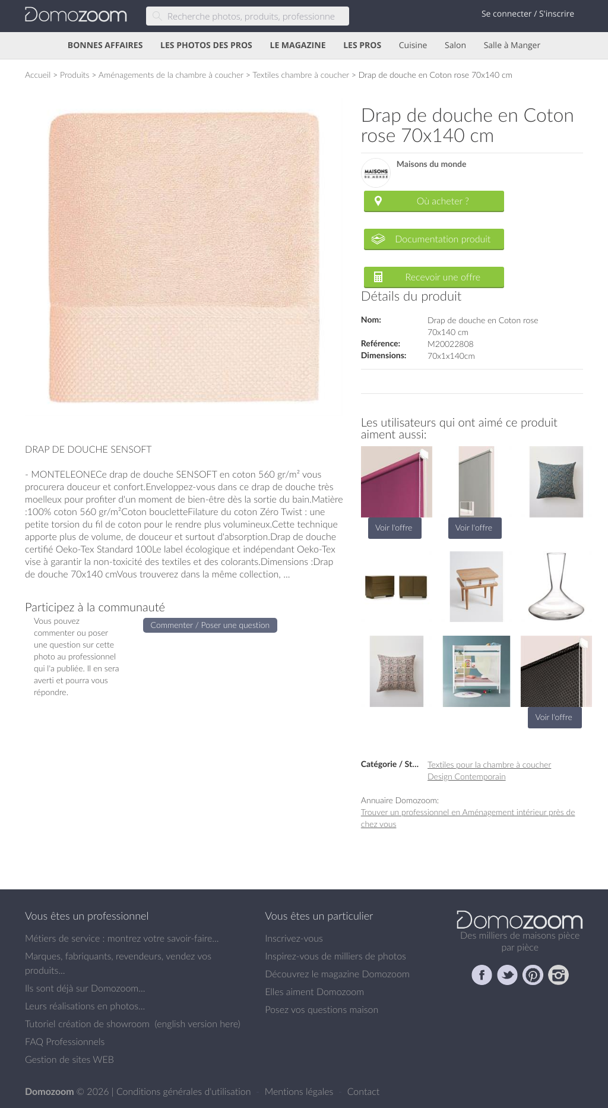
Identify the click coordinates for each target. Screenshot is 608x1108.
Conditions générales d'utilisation (185, 1091)
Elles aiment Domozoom (314, 991)
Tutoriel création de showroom (87, 1023)
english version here (197, 1023)
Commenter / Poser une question (210, 624)
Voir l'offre (393, 527)
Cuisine (413, 45)
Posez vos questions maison (321, 1009)
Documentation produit (442, 238)
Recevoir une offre (443, 276)
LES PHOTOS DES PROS (206, 45)
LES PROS (362, 45)
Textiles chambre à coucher (300, 74)
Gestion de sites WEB (69, 1059)
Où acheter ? (443, 200)
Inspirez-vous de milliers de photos (335, 955)
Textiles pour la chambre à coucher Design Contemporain (489, 770)
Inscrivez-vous (294, 938)
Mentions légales (300, 1091)
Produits (75, 74)
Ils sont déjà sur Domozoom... (85, 988)
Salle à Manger (512, 45)
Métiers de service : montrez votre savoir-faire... (122, 938)
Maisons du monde (432, 164)
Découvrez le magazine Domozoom (337, 973)
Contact (363, 1091)
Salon (455, 45)
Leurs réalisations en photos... (85, 1005)
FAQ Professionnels (64, 1041)
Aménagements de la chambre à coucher (171, 74)
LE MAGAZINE (297, 45)
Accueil (37, 74)
